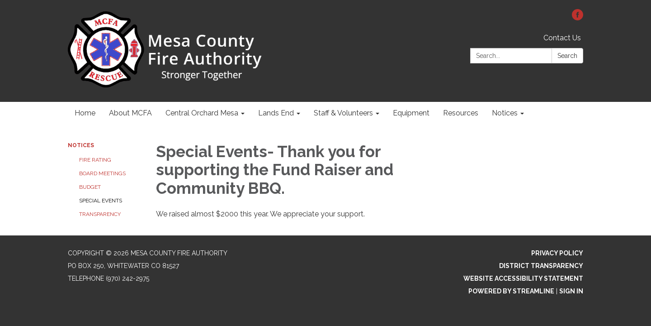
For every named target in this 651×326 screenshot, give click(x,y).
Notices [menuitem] (505, 113)
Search (567, 55)
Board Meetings (102, 173)
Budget (90, 187)
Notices (81, 145)
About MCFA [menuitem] (130, 113)
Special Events (100, 200)
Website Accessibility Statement (523, 278)
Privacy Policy (557, 253)
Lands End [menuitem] (276, 113)
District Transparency (541, 265)
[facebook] (577, 18)
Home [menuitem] (85, 113)
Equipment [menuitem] (411, 113)
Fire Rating (95, 160)
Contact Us (562, 38)
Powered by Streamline (511, 291)
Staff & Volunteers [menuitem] (343, 113)
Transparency (100, 214)
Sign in (571, 291)
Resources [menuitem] (460, 113)
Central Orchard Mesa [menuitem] (201, 113)
